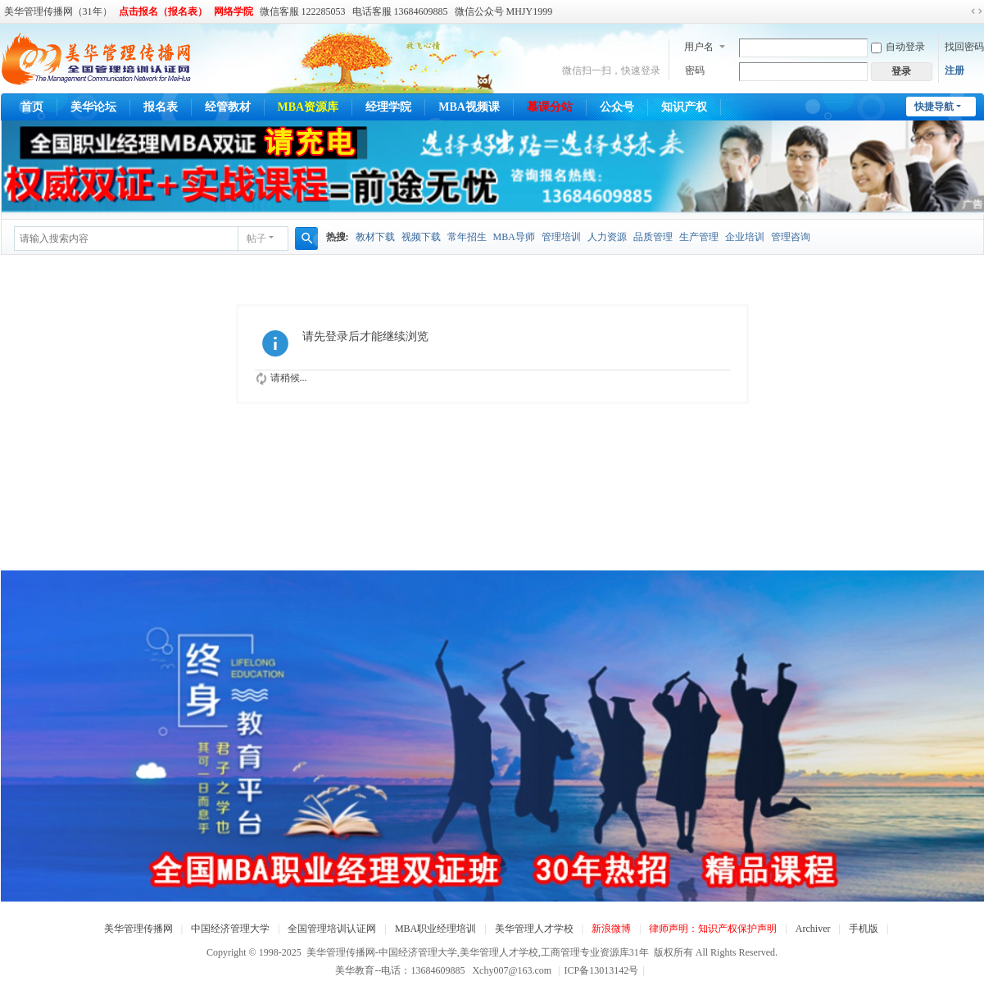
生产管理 (699, 237)
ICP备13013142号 (605, 970)
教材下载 (375, 237)
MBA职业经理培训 (435, 928)
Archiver (813, 928)
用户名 (699, 46)
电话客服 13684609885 (400, 11)
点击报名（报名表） (163, 11)
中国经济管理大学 (230, 928)
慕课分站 (550, 107)
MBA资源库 (308, 107)
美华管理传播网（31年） (58, 11)
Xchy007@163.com (511, 970)
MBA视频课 (469, 107)
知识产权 (684, 107)
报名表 (160, 107)
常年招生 (467, 237)
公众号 (617, 107)
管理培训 (561, 237)
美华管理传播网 (138, 928)
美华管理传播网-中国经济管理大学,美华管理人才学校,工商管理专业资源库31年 (477, 952)
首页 (31, 107)
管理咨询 (790, 237)
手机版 (863, 928)
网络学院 (233, 11)
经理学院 (388, 107)
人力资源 (607, 237)
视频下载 (421, 237)
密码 (695, 70)
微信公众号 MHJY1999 (504, 11)
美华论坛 (93, 107)
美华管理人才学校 (534, 928)
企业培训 (744, 237)
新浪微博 (611, 928)
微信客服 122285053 (303, 11)
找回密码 (964, 46)
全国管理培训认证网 (332, 928)
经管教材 (228, 107)
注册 (954, 70)
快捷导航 (934, 106)
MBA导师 (514, 237)
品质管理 (653, 237)
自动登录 (898, 46)
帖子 (256, 238)
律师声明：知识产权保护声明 (713, 928)
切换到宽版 (976, 11)
